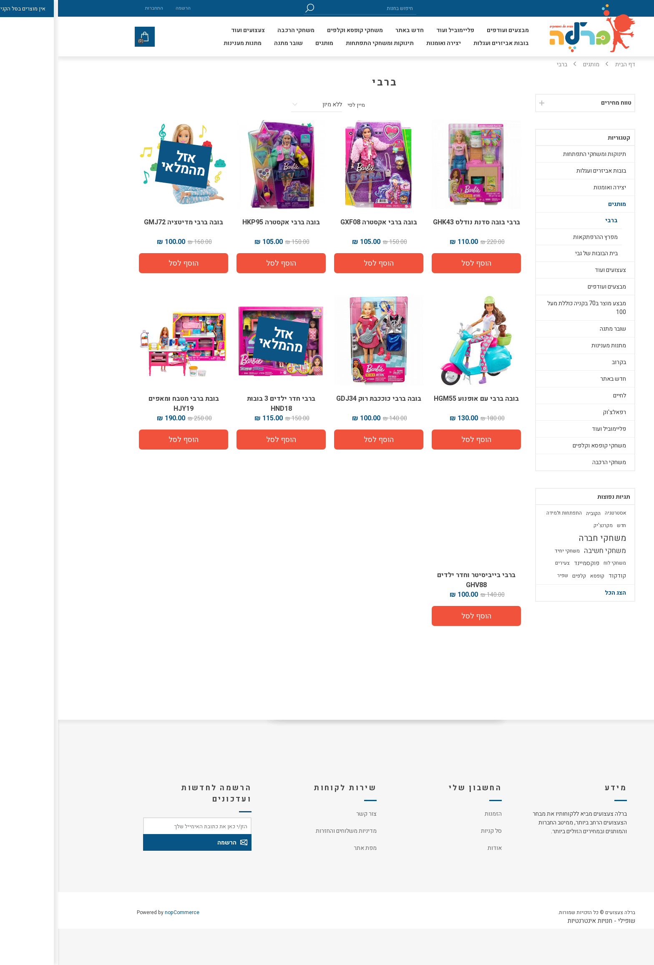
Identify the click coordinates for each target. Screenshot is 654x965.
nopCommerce (124, 912)
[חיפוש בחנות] (308, 8)
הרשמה (125, 8)
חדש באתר (555, 378)
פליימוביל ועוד (551, 429)
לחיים (561, 395)
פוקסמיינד (528, 563)
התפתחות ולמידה (506, 513)
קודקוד (559, 575)
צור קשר (308, 813)
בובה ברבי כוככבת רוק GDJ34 (320, 399)
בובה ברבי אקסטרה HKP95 (223, 222)
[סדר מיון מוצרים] (258, 104)
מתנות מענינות (550, 345)
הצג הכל (557, 592)
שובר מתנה (555, 328)
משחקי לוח (557, 563)
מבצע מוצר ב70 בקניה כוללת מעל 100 (528, 308)
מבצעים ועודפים (549, 286)
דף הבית (567, 64)
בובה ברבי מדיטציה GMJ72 (125, 222)
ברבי (553, 220)
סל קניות (433, 831)
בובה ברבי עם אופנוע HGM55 (418, 399)
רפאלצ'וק (556, 412)
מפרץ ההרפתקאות (537, 237)
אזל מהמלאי (125, 164)
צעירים (504, 563)
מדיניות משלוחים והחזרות (288, 831)
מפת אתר (307, 848)
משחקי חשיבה (547, 550)
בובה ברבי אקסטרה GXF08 (320, 222)
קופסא (539, 576)
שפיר (504, 575)
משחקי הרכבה (551, 462)
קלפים (521, 576)
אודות (437, 848)
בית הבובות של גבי (538, 253)
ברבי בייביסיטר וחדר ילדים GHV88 (418, 580)
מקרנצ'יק (545, 525)
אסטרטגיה (557, 513)
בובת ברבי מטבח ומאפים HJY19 (126, 404)
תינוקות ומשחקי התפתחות (536, 154)
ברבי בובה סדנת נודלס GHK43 (418, 222)
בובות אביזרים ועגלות (543, 170)
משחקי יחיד (509, 551)
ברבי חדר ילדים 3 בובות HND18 (223, 404)
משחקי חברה (544, 538)
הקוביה (535, 513)
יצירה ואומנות (552, 187)
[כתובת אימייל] (139, 825)
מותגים (559, 204)
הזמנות (435, 813)
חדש (563, 525)
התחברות (96, 8)
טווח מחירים (558, 102)
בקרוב (561, 362)
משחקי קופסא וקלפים (541, 445)
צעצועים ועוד (552, 270)
